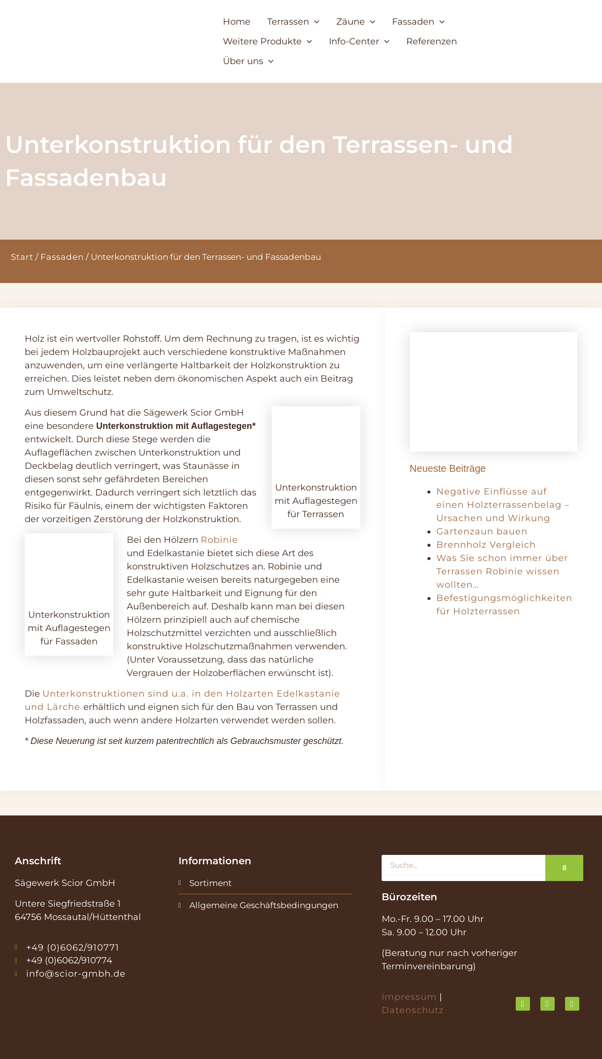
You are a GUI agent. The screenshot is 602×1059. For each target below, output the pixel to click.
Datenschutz (413, 1010)
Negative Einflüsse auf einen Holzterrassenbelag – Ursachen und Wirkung (502, 505)
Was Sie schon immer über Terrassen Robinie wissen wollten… (502, 571)
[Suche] (564, 868)
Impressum (409, 996)
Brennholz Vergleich (486, 544)
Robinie (219, 539)
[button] (301, 31)
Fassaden (62, 257)
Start (22, 257)
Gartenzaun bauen (482, 531)
